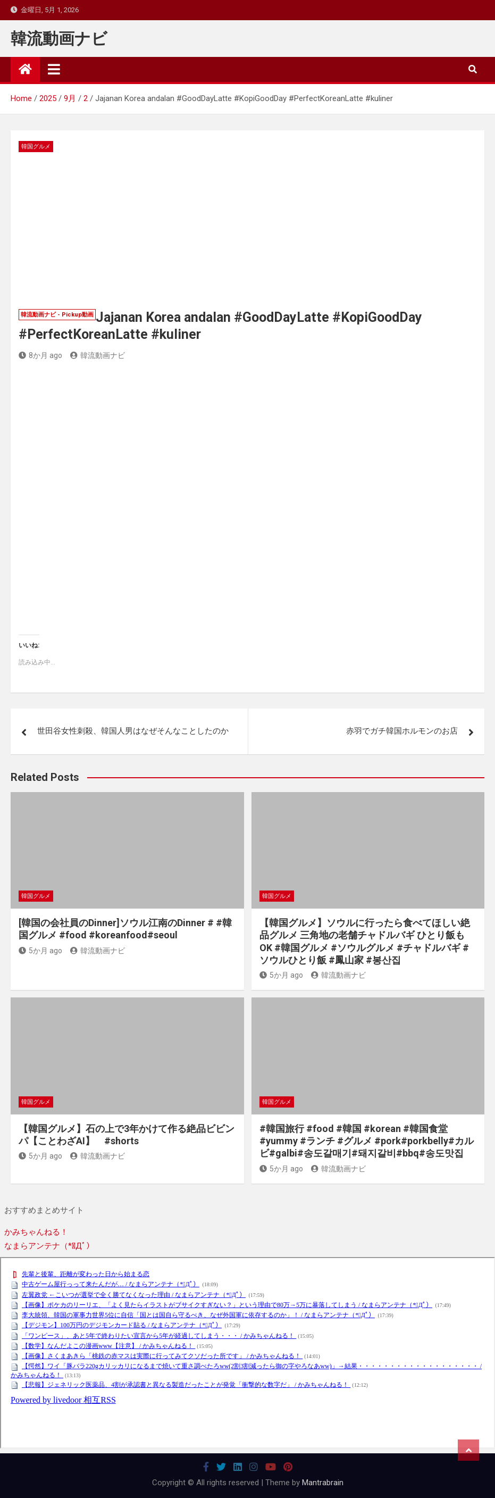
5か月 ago (40, 950)
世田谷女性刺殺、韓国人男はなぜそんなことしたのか (133, 731)
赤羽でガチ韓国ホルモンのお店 (402, 731)
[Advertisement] (247, 231)
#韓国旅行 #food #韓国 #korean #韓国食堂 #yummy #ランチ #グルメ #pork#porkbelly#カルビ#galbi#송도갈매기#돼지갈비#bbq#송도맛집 (366, 1141)
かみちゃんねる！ (36, 1232)
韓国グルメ (36, 146)
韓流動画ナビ (59, 38)
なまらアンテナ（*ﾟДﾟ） (49, 1246)
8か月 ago (40, 355)
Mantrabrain (322, 1482)
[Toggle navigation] (54, 69)
